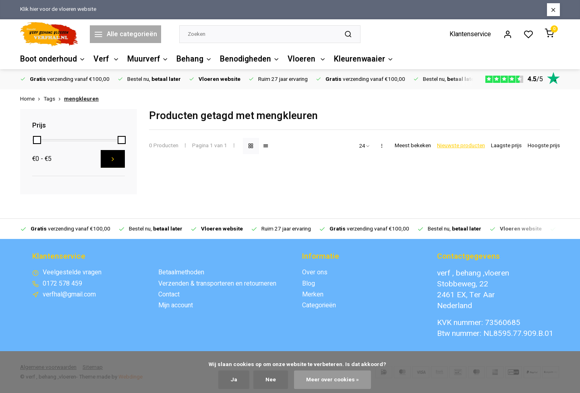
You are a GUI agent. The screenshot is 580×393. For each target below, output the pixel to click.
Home (32, 99)
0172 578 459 (62, 283)
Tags (54, 99)
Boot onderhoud (52, 59)
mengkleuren (81, 99)
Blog (308, 283)
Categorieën (319, 305)
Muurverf (147, 59)
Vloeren (306, 59)
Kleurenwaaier (362, 59)
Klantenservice (470, 34)
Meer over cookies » (332, 380)
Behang (193, 59)
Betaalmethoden (181, 272)
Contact (169, 294)
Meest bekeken (413, 146)
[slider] (37, 140)
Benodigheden (249, 59)
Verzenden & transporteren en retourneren (217, 283)
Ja (233, 380)
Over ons (314, 272)
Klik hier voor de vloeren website (58, 9)
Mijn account (175, 305)
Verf (106, 59)
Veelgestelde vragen (72, 272)
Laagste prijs (506, 146)
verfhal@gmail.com (69, 294)
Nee (270, 380)
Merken (312, 294)
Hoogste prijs (544, 146)
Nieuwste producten (461, 146)
